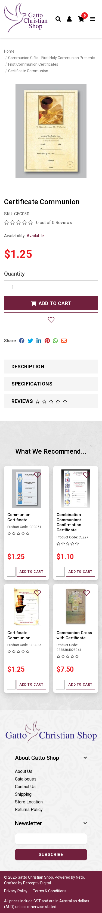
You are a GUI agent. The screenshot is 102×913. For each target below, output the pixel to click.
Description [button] (28, 366)
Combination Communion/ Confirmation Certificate (69, 522)
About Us (23, 771)
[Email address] (51, 839)
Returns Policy (29, 809)
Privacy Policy (15, 891)
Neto (80, 877)
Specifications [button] (31, 384)
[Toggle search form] (58, 19)
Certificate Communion (18, 635)
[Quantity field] (11, 572)
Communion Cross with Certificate (74, 635)
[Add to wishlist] (51, 319)
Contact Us (25, 786)
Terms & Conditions (49, 891)
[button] (81, 19)
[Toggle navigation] (93, 19)
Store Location (29, 801)
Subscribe (51, 854)
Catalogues (25, 779)
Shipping (23, 794)
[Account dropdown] (69, 19)
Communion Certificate (18, 517)
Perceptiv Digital (37, 883)
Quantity (14, 273)
